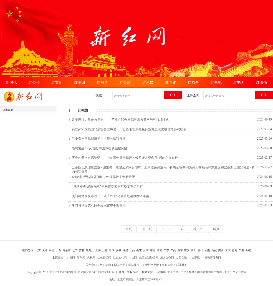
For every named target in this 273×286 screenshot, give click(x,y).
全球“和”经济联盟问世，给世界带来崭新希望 (103, 177)
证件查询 (167, 264)
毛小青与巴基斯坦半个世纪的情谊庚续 (99, 138)
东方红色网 (167, 257)
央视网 (91, 257)
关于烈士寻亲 (150, 264)
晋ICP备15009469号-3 (63, 272)
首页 (129, 229)
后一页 (197, 229)
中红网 (133, 257)
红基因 (79, 82)
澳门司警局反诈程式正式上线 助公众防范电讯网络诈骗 (110, 196)
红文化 (56, 82)
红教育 (102, 82)
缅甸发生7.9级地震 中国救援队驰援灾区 (99, 148)
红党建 (170, 82)
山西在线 (181, 257)
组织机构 (105, 264)
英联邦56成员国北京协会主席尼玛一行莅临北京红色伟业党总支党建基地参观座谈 (129, 129)
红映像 (261, 82)
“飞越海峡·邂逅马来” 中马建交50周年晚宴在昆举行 (107, 186)
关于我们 (91, 264)
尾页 (216, 229)
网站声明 (119, 264)
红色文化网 (120, 257)
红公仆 (34, 82)
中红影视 (194, 257)
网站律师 (133, 264)
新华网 (81, 257)
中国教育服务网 (211, 257)
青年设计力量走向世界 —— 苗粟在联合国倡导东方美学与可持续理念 (120, 119)
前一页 (147, 229)
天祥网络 (161, 272)
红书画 (238, 82)
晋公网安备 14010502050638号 (96, 272)
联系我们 (181, 264)
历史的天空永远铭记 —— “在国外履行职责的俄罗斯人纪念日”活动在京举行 (125, 158)
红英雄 (125, 82)
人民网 (71, 257)
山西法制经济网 (148, 257)
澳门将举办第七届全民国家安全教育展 (99, 205)
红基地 (216, 82)
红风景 (147, 82)
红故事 (193, 82)
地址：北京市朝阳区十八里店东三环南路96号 (136, 279)
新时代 (11, 82)
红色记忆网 (104, 257)
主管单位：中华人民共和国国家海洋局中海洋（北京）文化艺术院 (206, 272)
